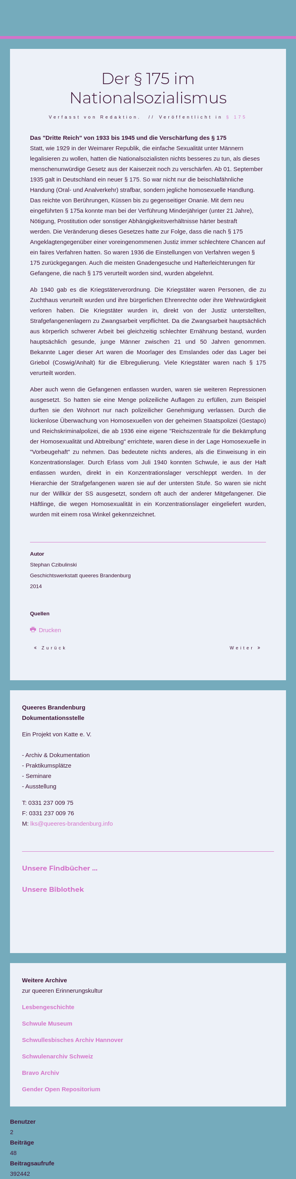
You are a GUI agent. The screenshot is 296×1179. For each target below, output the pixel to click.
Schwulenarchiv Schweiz (57, 1056)
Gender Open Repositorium (61, 1089)
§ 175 (236, 117)
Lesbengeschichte (48, 1007)
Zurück (50, 647)
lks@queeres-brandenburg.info (71, 823)
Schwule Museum (47, 1023)
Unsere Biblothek (53, 889)
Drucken (45, 630)
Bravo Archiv (40, 1072)
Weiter (246, 647)
